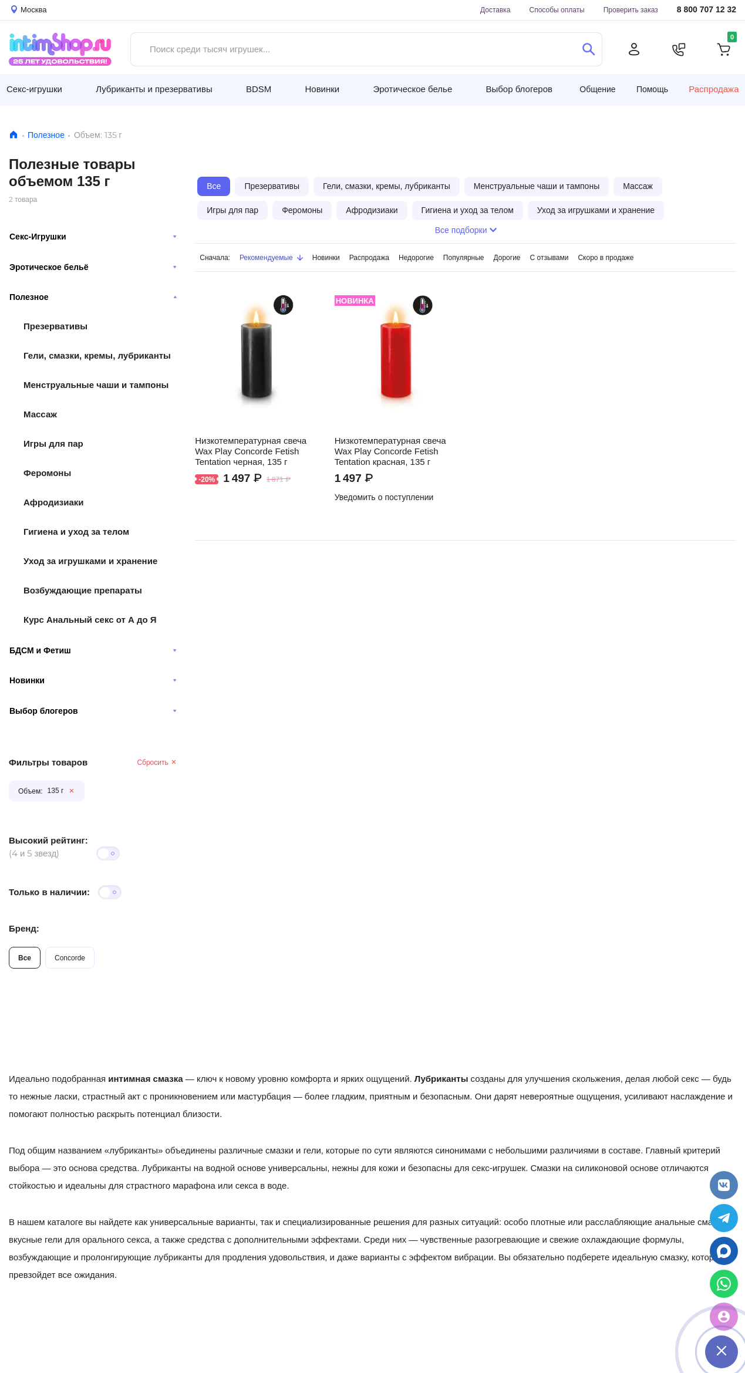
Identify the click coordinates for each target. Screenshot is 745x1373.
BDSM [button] (258, 89)
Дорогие (507, 257)
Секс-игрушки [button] (34, 89)
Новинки (93, 680)
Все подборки (466, 230)
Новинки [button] (322, 89)
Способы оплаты (557, 9)
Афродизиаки (53, 502)
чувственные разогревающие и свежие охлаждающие (530, 1239)
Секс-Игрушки (93, 236)
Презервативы (55, 326)
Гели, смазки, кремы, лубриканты (97, 355)
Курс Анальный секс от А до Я (90, 619)
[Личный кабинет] (634, 49)
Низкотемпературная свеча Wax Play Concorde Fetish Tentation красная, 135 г (390, 451)
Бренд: (24, 928)
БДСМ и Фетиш (93, 650)
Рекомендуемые (271, 257)
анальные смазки (690, 1221)
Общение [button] (597, 89)
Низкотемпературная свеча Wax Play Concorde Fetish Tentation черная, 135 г (250, 451)
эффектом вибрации (451, 1257)
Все (24, 957)
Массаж (40, 414)
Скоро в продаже (605, 257)
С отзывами (549, 257)
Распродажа (714, 89)
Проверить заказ (631, 9)
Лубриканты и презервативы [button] (154, 89)
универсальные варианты (202, 1221)
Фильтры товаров (48, 762)
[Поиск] (588, 49)
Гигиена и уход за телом (76, 531)
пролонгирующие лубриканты (142, 1257)
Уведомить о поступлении (384, 497)
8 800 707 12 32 (706, 10)
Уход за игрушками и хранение (90, 560)
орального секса (115, 1239)
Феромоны (47, 472)
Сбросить (157, 762)
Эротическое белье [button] (412, 89)
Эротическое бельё (93, 267)
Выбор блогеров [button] (519, 89)
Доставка (495, 9)
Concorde (70, 957)
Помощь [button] (652, 89)
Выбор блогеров (93, 711)
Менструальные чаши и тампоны (95, 384)
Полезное (46, 135)
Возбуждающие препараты (82, 590)
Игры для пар (53, 443)
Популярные (463, 257)
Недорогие (416, 257)
